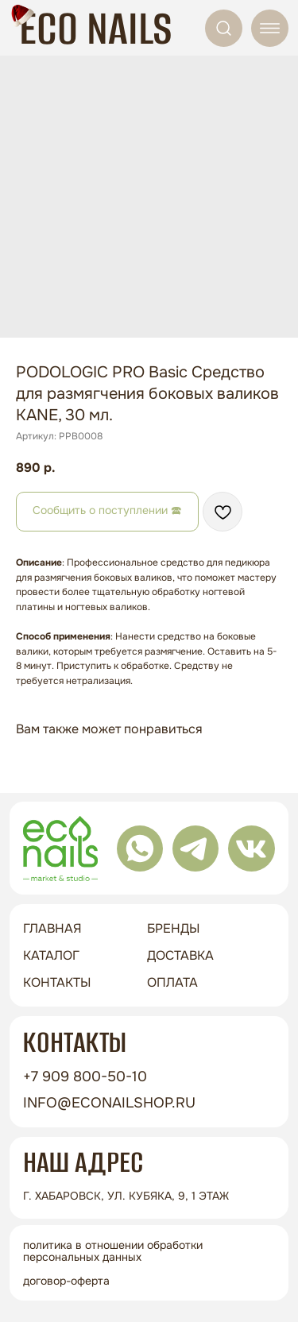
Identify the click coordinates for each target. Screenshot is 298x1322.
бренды (173, 928)
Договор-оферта (66, 1281)
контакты (57, 982)
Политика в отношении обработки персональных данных (113, 1251)
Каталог (51, 955)
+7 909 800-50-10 (85, 1076)
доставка (180, 955)
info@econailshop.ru (109, 1102)
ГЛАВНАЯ (52, 928)
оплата (172, 982)
